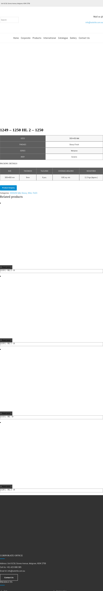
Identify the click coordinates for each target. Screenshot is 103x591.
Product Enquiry (8, 137)
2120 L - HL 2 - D (7, 439)
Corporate (25, 39)
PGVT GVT (7, 562)
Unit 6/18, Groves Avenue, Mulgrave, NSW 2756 (15, 3)
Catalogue (63, 39)
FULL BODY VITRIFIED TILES (13, 555)
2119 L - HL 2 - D (7, 220)
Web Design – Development (12, 588)
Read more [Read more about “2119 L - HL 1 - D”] (6, 290)
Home (16, 39)
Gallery (73, 39)
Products (37, 39)
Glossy (24, 142)
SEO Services (34, 588)
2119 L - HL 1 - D (7, 293)
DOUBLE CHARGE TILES (11, 547)
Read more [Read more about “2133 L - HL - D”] (6, 363)
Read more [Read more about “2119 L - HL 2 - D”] (6, 217)
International (49, 39)
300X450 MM (15, 142)
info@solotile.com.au (94, 23)
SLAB (5, 540)
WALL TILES (32, 142)
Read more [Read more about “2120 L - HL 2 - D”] (6, 436)
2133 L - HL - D (6, 366)
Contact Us (84, 39)
